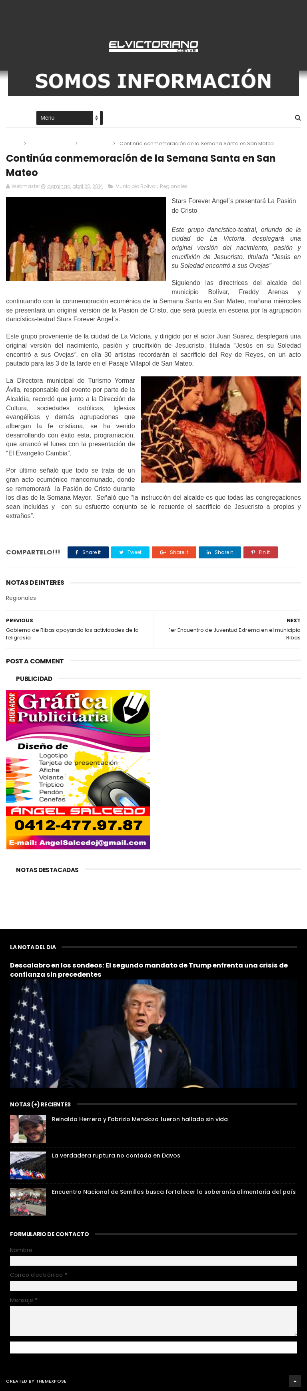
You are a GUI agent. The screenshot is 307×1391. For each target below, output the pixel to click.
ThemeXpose (51, 1381)
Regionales (96, 143)
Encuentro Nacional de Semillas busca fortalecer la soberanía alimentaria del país (174, 1192)
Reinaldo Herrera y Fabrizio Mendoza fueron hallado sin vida (140, 1119)
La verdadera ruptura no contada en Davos (116, 1155)
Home (13, 118)
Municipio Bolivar (51, 143)
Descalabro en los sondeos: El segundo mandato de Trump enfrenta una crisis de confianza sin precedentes (149, 970)
